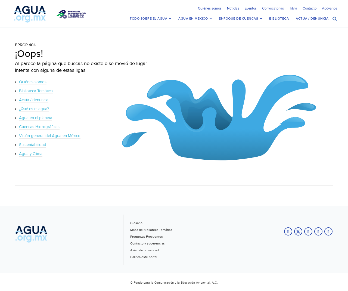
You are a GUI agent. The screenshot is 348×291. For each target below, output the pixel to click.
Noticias (233, 8)
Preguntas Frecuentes (146, 237)
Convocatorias (273, 8)
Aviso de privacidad (144, 250)
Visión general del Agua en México (49, 136)
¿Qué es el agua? (34, 109)
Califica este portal (143, 257)
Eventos (251, 8)
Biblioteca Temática (36, 91)
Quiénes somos (210, 8)
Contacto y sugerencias (147, 243)
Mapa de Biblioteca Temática (151, 230)
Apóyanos (329, 8)
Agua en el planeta (35, 118)
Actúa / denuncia (33, 100)
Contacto (309, 8)
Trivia (293, 8)
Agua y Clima (30, 153)
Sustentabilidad (32, 145)
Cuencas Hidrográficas (39, 127)
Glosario (136, 223)
